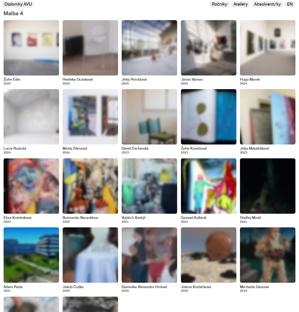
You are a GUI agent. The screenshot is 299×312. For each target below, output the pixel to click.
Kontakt (9, 307)
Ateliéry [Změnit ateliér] (240, 4)
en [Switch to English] (290, 4)
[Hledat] (267, 4)
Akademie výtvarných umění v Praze (38, 299)
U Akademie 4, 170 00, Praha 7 (24, 303)
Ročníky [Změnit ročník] (219, 4)
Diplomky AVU (18, 4)
